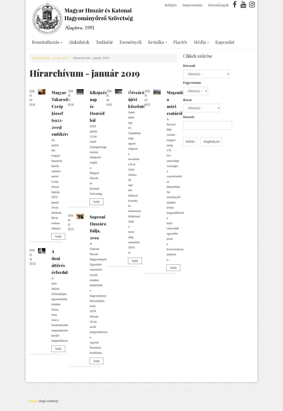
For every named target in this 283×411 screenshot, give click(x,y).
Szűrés (190, 141)
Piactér (180, 42)
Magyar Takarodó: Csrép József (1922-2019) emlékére (61, 113)
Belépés (171, 5)
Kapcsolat (224, 42)
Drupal (33, 401)
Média (201, 42)
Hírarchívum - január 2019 (51, 58)
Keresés (188, 117)
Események (131, 42)
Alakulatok (79, 42)
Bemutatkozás (47, 42)
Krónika (157, 42)
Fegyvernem (192, 83)
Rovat (187, 100)
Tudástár (104, 42)
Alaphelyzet (211, 141)
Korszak (189, 66)
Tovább (58, 236)
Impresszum (192, 5)
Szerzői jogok (218, 5)
